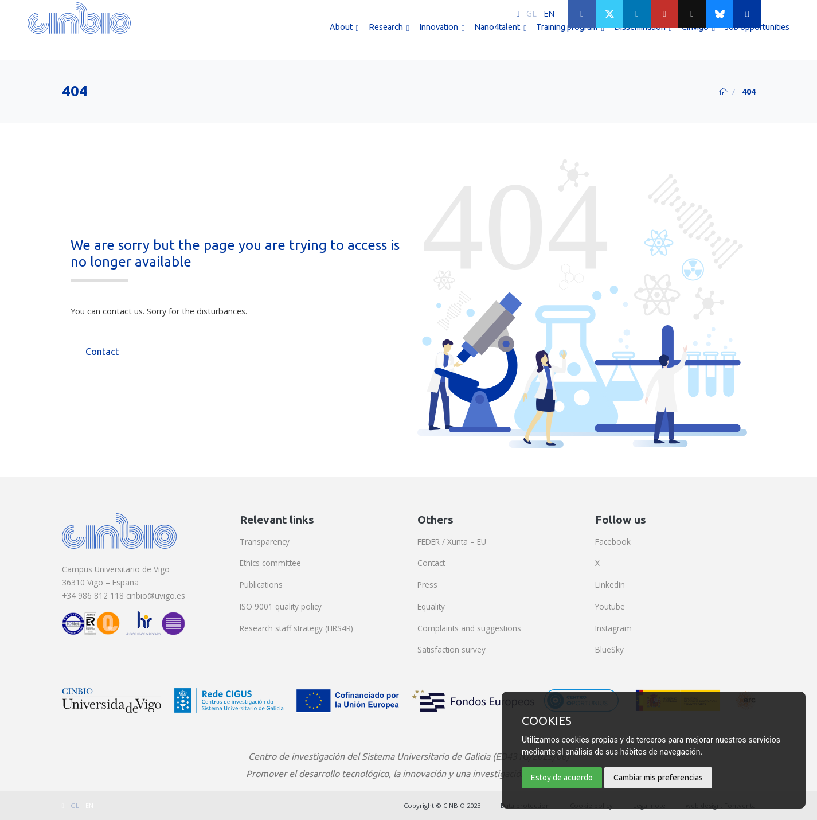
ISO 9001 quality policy (281, 606)
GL (531, 13)
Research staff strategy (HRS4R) (296, 628)
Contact (102, 351)
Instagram (613, 628)
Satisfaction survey (451, 649)
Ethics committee (270, 562)
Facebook (613, 541)
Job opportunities (757, 39)
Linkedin (610, 584)
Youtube (610, 606)
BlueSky (609, 649)
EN (549, 13)
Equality (431, 606)
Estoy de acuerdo (562, 777)
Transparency (265, 541)
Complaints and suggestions (469, 628)
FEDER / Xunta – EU (451, 541)
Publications (261, 584)
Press (427, 584)
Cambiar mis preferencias (658, 777)
